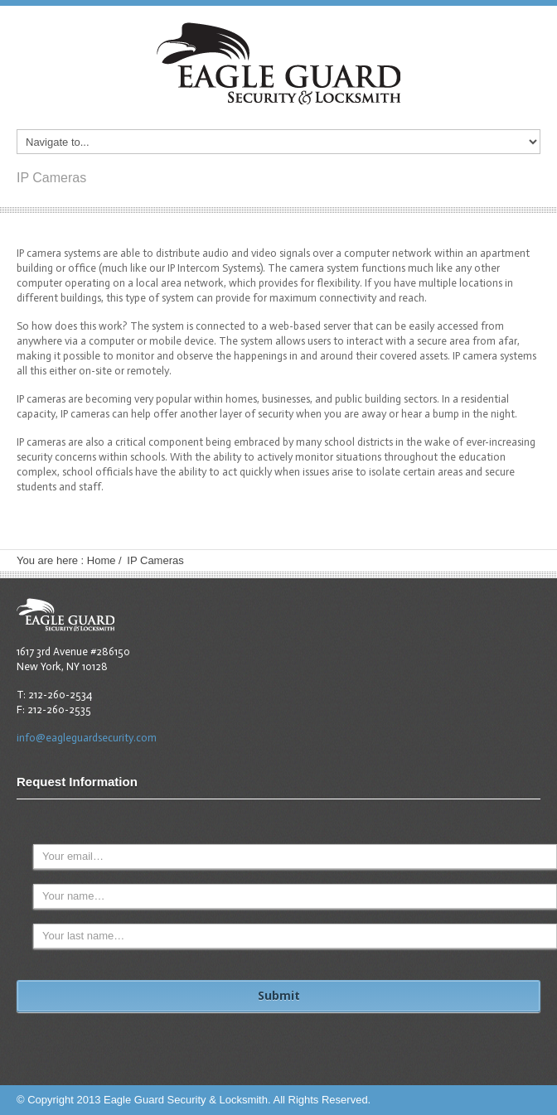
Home (101, 560)
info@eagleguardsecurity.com (87, 737)
